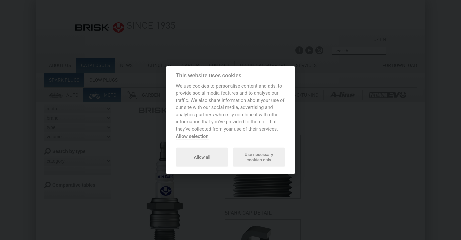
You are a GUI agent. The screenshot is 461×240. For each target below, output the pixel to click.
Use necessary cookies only (259, 157)
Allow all (202, 156)
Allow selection (192, 136)
